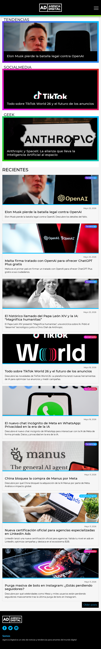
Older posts (90, 604)
